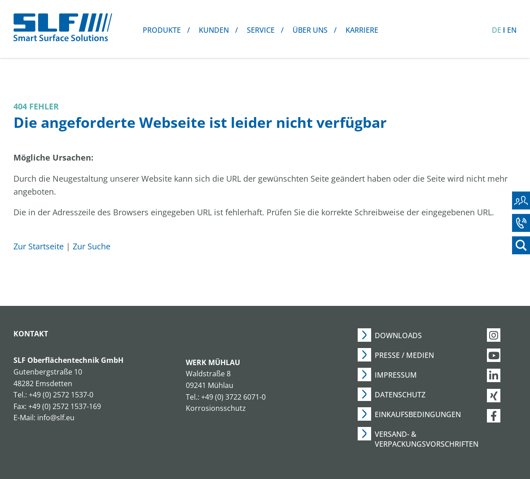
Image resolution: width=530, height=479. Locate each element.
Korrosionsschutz (216, 408)
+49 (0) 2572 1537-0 (61, 395)
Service (261, 30)
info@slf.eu (55, 417)
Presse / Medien (404, 355)
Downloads (398, 335)
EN (512, 30)
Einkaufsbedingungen (418, 414)
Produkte (162, 30)
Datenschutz (400, 395)
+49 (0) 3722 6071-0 (233, 397)
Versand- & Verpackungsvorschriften (426, 439)
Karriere (362, 30)
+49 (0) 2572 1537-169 (64, 406)
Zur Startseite (38, 246)
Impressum (396, 375)
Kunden (214, 30)
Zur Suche (91, 246)
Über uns (310, 30)
